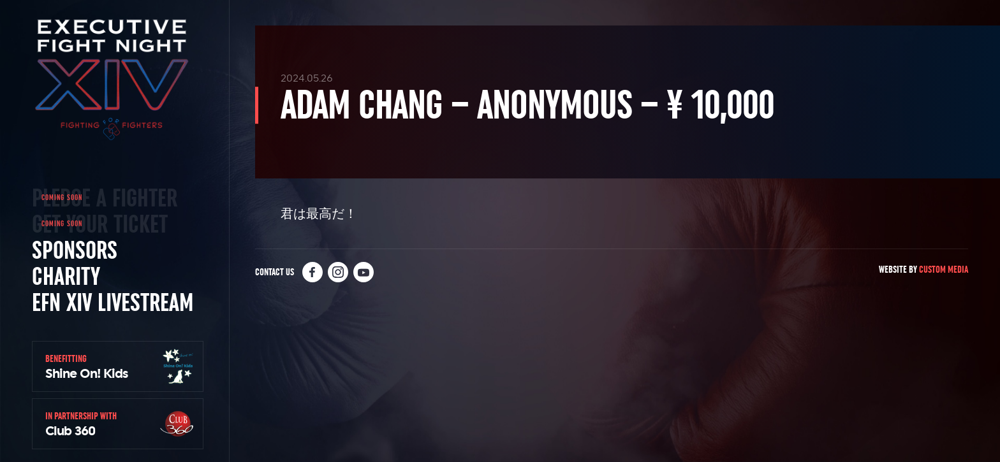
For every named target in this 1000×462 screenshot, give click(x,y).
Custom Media (943, 269)
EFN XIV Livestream (112, 302)
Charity (66, 276)
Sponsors (74, 250)
